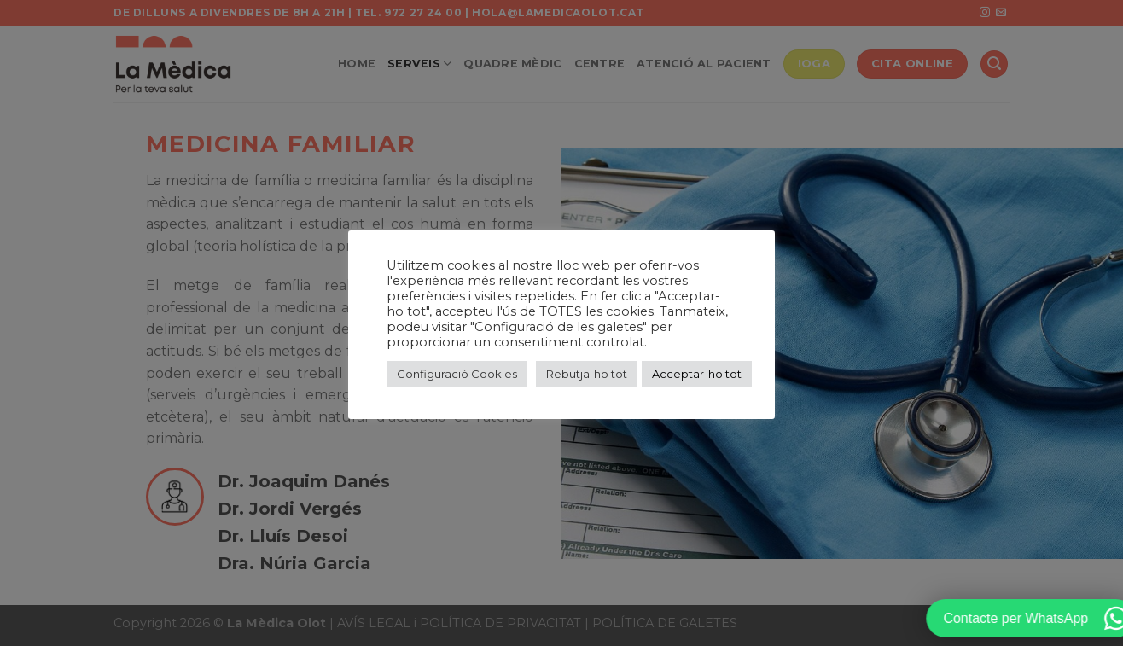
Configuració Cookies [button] (457, 374)
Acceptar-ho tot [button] (697, 374)
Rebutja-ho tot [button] (586, 374)
